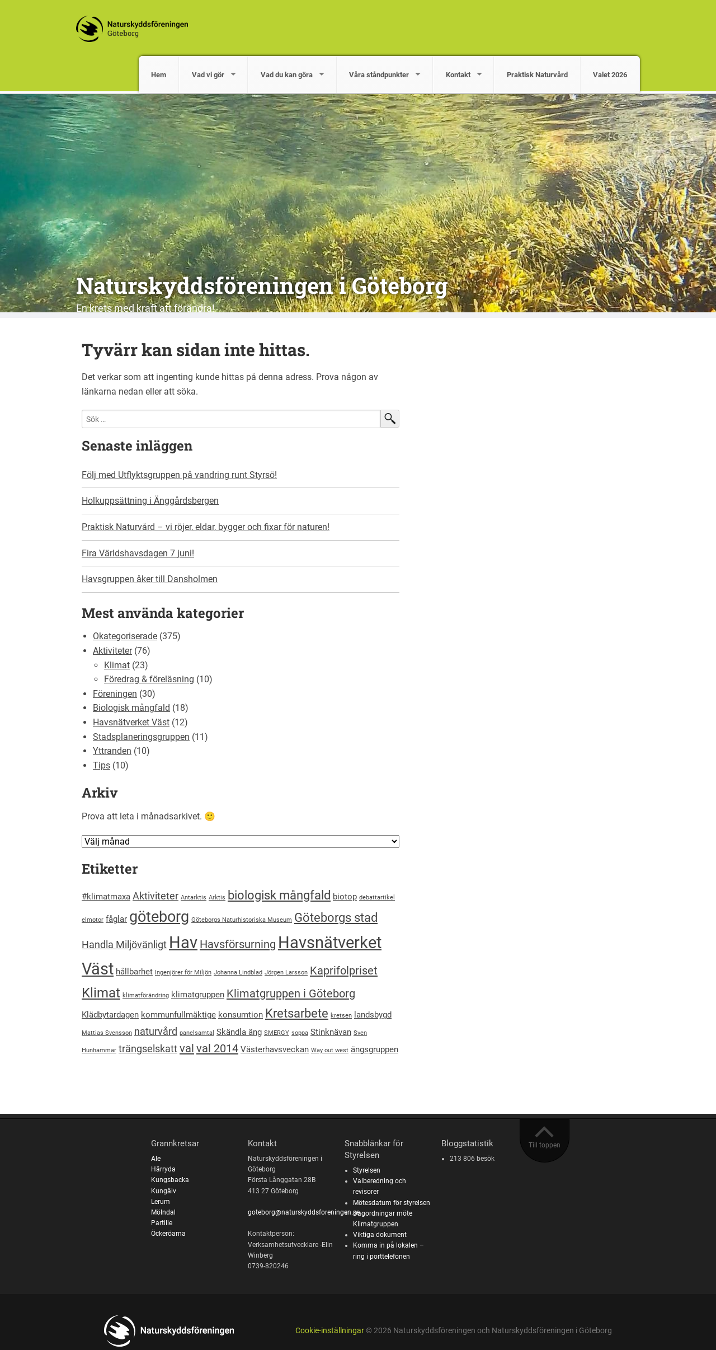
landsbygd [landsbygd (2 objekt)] (373, 1015)
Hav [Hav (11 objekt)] (183, 942)
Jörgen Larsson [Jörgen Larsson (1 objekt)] (286, 972)
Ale (156, 1158)
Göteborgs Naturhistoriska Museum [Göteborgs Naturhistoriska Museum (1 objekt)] (241, 920)
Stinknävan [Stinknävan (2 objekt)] (330, 1032)
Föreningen (115, 693)
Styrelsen (366, 1170)
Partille (161, 1223)
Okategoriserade (125, 636)
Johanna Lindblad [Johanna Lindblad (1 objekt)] (238, 972)
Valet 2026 (610, 75)
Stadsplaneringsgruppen (141, 737)
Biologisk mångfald (131, 707)
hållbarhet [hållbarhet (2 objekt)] (134, 972)
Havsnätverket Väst (131, 722)
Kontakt (458, 75)
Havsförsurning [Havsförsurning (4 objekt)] (238, 944)
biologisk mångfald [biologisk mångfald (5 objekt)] (279, 895)
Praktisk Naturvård (537, 75)
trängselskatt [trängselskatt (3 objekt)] (148, 1048)
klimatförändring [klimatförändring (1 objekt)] (146, 995)
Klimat (117, 665)
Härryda (163, 1169)
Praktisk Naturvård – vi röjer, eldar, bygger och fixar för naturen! (205, 527)
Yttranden (112, 751)
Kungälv (163, 1191)
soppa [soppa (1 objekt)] (299, 1033)
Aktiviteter (112, 650)
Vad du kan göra (287, 75)
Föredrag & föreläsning (149, 679)
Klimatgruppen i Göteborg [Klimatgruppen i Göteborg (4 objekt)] (291, 993)
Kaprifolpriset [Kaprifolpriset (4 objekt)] (344, 970)
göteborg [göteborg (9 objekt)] (159, 917)
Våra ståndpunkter (379, 75)
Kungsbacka (170, 1180)
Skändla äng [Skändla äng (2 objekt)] (239, 1032)
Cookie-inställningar (329, 1330)
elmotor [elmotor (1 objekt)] (92, 920)
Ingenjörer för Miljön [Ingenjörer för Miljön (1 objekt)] (183, 972)
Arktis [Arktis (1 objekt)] (217, 897)
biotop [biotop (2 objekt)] (345, 897)
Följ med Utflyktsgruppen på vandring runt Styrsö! (179, 475)
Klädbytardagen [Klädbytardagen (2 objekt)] (110, 1015)
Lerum (160, 1202)
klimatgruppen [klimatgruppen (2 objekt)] (197, 995)
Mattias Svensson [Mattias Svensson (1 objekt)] (107, 1033)
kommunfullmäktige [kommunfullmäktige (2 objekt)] (178, 1015)
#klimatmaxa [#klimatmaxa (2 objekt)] (106, 897)
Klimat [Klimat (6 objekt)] (101, 993)
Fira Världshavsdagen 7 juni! (138, 553)
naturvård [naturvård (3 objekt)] (155, 1031)
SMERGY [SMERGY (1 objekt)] (276, 1033)
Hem (158, 75)
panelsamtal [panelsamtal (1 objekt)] (197, 1033)
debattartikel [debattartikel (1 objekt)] (377, 897)
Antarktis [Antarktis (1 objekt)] (193, 897)
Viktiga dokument (380, 1235)
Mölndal (163, 1212)
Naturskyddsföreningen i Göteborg (261, 285)
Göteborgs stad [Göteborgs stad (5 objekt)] (336, 917)
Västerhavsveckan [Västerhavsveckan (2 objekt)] (275, 1049)
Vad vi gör (208, 75)
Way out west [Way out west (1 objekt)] (329, 1050)
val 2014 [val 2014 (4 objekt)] (217, 1048)
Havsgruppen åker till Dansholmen (150, 579)
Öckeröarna (168, 1234)
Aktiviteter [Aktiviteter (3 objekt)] (155, 896)
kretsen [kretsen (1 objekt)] (341, 1015)
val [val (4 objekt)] (187, 1048)
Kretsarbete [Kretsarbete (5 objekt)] (296, 1013)
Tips (101, 765)
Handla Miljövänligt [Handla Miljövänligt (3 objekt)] (124, 944)
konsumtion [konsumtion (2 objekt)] (240, 1015)
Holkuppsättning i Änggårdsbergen (150, 500)
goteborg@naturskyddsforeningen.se (304, 1212)
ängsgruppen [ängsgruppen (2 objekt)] (374, 1049)
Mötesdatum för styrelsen (391, 1203)
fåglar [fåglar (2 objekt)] (116, 919)
